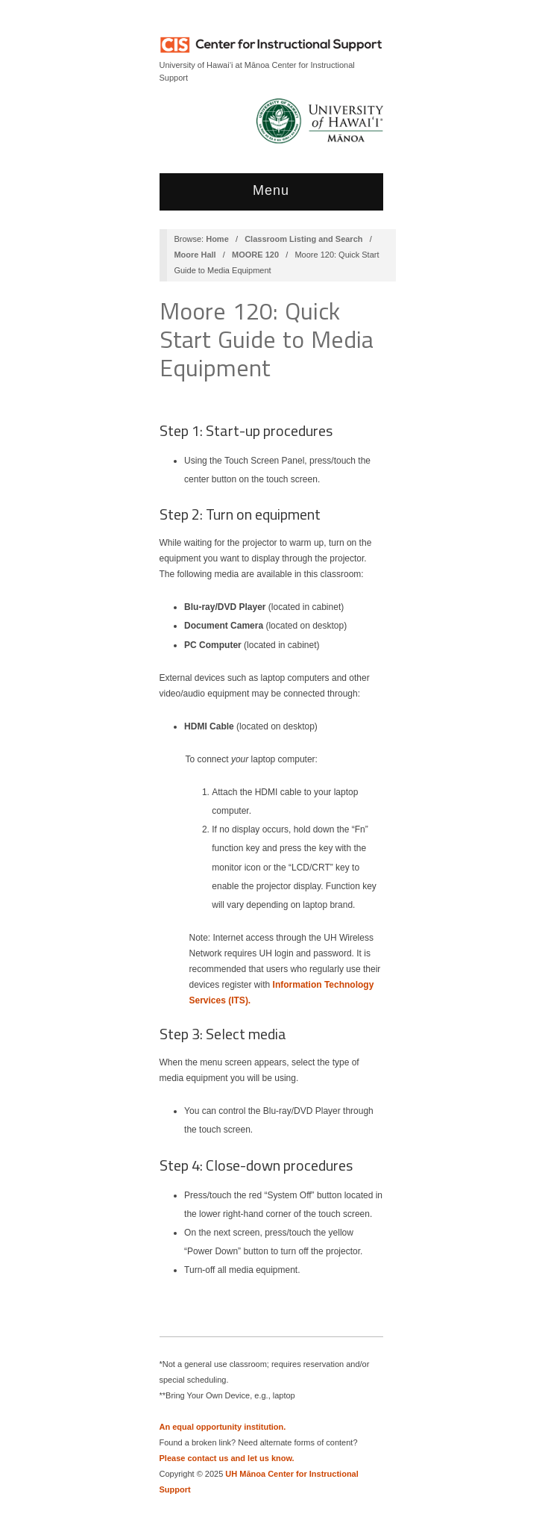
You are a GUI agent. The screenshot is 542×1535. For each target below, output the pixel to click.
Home (217, 238)
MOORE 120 (255, 254)
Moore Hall (194, 254)
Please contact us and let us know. (227, 1458)
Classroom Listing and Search (303, 238)
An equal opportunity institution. (223, 1426)
